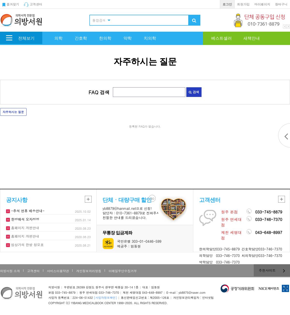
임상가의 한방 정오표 (27, 244)
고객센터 (33, 4)
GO (152, 198)
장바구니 (281, 4)
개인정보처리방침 (88, 271)
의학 (58, 38)
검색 (194, 92)
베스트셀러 (221, 38)
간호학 (81, 38)
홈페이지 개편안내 (24, 227)
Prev (285, 26)
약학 (127, 38)
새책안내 (251, 38)
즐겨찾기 (10, 4)
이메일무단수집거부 (123, 271)
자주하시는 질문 (13, 112)
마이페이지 (262, 4)
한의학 (105, 38)
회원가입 (243, 4)
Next (288, 26)
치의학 (150, 38)
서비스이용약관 (58, 271)
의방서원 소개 (10, 271)
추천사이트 (272, 270)
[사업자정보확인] (105, 297)
